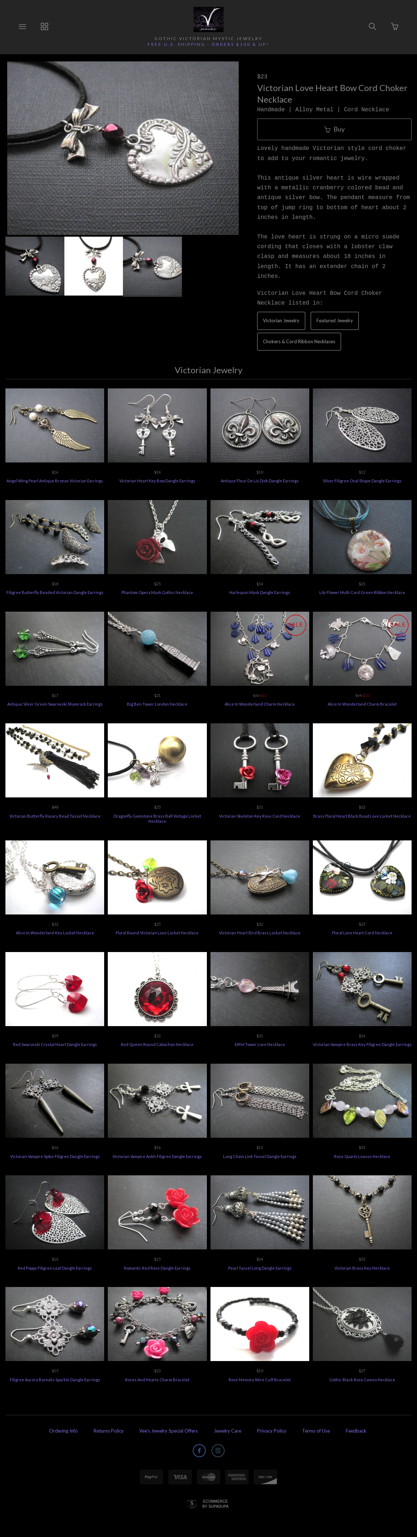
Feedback (356, 1431)
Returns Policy (109, 1431)
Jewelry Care (227, 1431)
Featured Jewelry (334, 320)
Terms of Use (316, 1431)
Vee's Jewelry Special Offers (168, 1431)
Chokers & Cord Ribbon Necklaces (299, 341)
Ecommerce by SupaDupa (216, 1503)
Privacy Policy (271, 1431)
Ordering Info (63, 1431)
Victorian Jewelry (281, 320)
